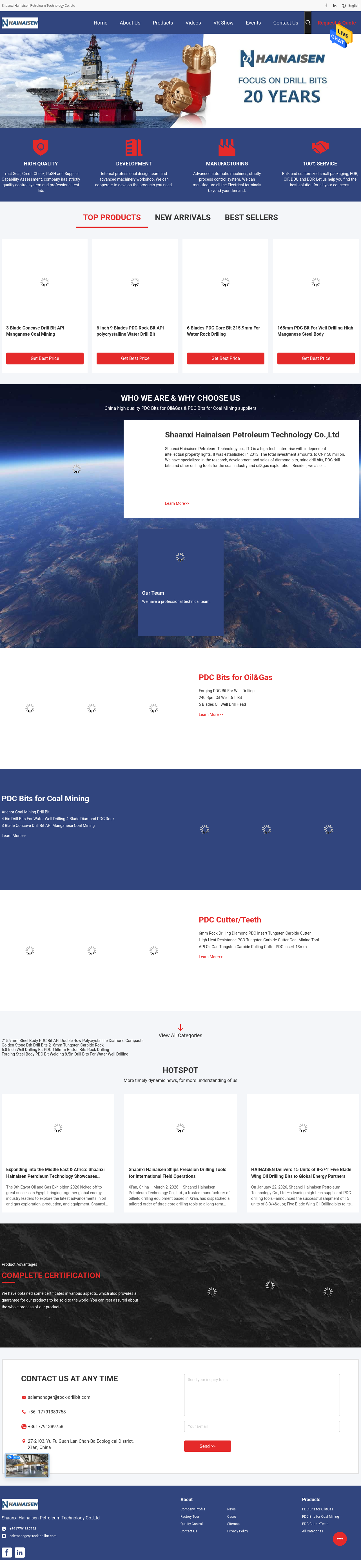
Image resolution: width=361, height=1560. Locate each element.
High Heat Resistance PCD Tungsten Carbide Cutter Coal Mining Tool (259, 940)
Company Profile (192, 1509)
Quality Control (191, 1524)
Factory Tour (189, 1517)
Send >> (208, 1446)
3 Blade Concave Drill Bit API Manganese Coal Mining (35, 331)
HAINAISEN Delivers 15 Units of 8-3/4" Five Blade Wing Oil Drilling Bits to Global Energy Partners (301, 1173)
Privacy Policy (237, 1531)
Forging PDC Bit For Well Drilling (227, 691)
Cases (232, 1517)
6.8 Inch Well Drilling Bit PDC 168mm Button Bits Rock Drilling (55, 1049)
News (231, 1509)
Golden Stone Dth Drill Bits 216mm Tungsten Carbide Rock (53, 1045)
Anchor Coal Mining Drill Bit (26, 812)
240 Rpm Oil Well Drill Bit (220, 697)
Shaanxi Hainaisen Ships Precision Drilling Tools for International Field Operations (177, 1173)
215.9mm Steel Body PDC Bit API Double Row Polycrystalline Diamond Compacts (73, 1040)
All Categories (312, 1531)
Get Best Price (45, 358)
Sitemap (233, 1524)
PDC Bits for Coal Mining (45, 798)
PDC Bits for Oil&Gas (236, 677)
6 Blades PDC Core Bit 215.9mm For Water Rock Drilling (223, 331)
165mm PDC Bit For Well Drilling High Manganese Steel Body (315, 331)
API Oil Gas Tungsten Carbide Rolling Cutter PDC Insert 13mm (253, 946)
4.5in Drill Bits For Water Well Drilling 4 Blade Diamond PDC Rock (58, 818)
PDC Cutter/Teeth (230, 919)
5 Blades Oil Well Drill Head (222, 704)
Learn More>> (177, 503)
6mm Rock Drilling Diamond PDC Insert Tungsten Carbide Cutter (255, 933)
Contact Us (188, 1531)
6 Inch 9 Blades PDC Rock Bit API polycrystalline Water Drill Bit (130, 331)
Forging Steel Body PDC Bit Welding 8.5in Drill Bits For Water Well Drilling (65, 1054)
